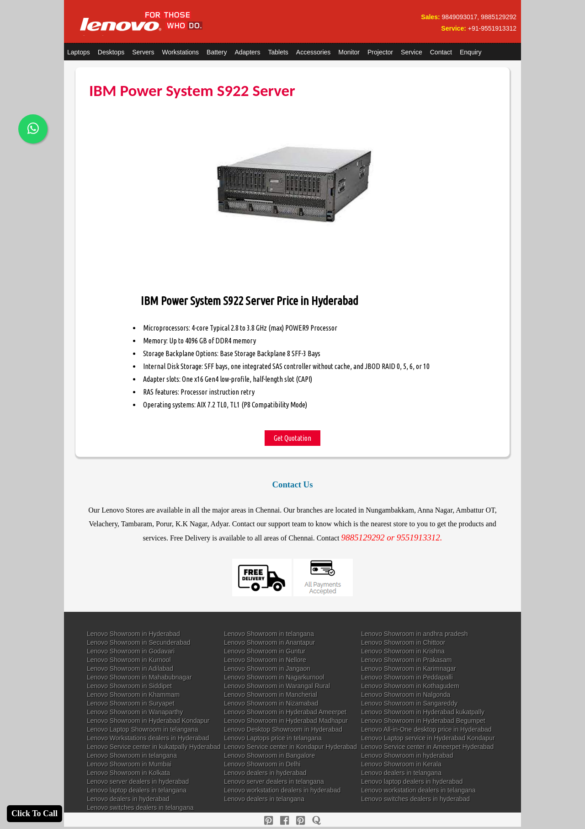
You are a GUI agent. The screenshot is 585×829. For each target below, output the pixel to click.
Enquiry (470, 52)
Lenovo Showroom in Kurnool (129, 659)
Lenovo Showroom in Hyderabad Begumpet (423, 720)
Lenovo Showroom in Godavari (131, 651)
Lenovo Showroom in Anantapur (269, 642)
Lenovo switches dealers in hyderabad (415, 798)
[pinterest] (268, 820)
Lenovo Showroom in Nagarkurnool (274, 677)
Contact (441, 52)
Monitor (349, 52)
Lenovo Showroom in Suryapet (130, 703)
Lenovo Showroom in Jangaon (267, 668)
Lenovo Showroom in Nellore (265, 659)
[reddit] (300, 820)
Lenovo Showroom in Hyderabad (133, 633)
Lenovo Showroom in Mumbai (129, 764)
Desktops (111, 52)
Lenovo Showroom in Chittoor (403, 642)
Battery (217, 52)
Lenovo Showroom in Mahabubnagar (139, 677)
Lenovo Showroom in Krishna (403, 651)
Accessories (313, 52)
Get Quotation (292, 438)
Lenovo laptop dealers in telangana (136, 790)
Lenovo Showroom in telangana (269, 633)
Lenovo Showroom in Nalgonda (405, 694)
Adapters (247, 52)
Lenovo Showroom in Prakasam (406, 659)
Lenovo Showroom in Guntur (264, 651)
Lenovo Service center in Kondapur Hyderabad (290, 746)
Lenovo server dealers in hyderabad (138, 781)
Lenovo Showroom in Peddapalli (407, 677)
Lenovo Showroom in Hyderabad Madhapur (286, 720)
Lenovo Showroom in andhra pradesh (414, 633)
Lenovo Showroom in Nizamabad (271, 703)
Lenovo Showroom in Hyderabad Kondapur (148, 720)
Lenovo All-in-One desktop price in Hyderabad (426, 729)
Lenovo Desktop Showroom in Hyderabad (283, 729)
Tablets (278, 52)
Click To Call (34, 813)
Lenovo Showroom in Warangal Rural (277, 686)
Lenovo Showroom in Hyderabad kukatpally (422, 712)
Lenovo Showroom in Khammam (133, 694)
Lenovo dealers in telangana (401, 772)
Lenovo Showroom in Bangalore (269, 755)
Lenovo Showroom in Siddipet (129, 686)
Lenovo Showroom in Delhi (262, 764)
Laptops (78, 52)
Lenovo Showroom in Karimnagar (408, 668)
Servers (143, 52)
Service (411, 52)
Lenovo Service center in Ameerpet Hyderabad (427, 746)
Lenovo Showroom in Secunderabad (139, 642)
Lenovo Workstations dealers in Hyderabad (148, 738)
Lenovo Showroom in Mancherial (270, 694)
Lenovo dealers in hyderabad (265, 772)
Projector (380, 52)
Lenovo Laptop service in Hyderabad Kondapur (428, 738)
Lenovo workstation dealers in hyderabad (282, 790)
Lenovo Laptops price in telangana (273, 738)
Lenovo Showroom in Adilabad (130, 668)
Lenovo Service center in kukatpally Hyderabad (154, 746)
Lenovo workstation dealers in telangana (418, 790)
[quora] (316, 820)
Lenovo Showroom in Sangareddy (409, 703)
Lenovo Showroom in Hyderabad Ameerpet (285, 712)
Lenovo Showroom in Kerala (401, 764)
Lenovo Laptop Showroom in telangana (142, 729)
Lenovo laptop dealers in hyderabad (412, 781)
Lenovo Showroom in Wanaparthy (135, 712)
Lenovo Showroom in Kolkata (128, 772)
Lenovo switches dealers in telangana (140, 807)
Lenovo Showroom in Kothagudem (410, 686)
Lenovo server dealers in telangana (274, 781)
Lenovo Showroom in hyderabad (407, 755)
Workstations (180, 52)
